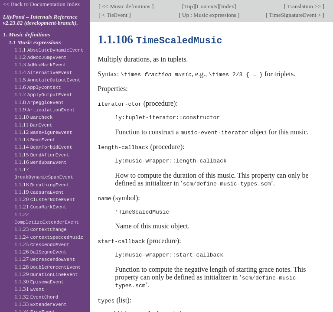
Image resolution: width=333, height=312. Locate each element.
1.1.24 (48, 237)
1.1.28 (47, 266)
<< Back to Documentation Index (41, 4)
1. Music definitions (26, 34)
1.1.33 (40, 304)
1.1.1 (48, 49)
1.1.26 (40, 251)
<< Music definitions (126, 6)
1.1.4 (43, 72)
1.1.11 (33, 124)
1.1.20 (44, 199)
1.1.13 (35, 139)
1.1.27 (44, 259)
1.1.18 (41, 184)
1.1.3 (40, 64)
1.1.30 (39, 281)
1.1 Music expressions (35, 42)
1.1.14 (43, 146)
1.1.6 (37, 87)
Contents (207, 6)
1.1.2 (40, 57)
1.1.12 (43, 132)
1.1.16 (40, 162)
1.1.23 (40, 229)
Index (227, 6)
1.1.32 (36, 296)
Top (188, 6)
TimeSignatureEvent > (295, 15)
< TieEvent (115, 15)
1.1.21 (40, 206)
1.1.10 (33, 117)
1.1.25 (41, 244)
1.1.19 (39, 191)
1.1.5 (47, 79)
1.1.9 (44, 109)
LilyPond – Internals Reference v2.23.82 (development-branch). (40, 19)
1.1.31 (29, 289)
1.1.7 (43, 94)
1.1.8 (39, 102)
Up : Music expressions (209, 15)
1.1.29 (46, 274)
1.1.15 (41, 154)
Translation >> (304, 6)
